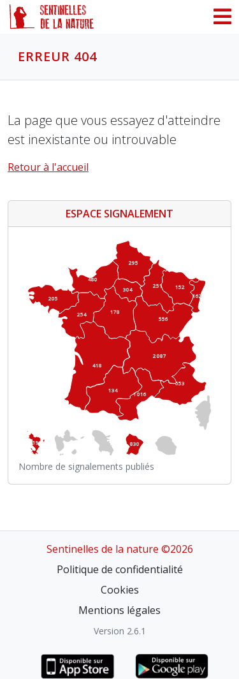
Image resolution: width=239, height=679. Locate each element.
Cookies (120, 590)
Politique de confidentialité (120, 569)
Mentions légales (119, 610)
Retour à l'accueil (48, 167)
